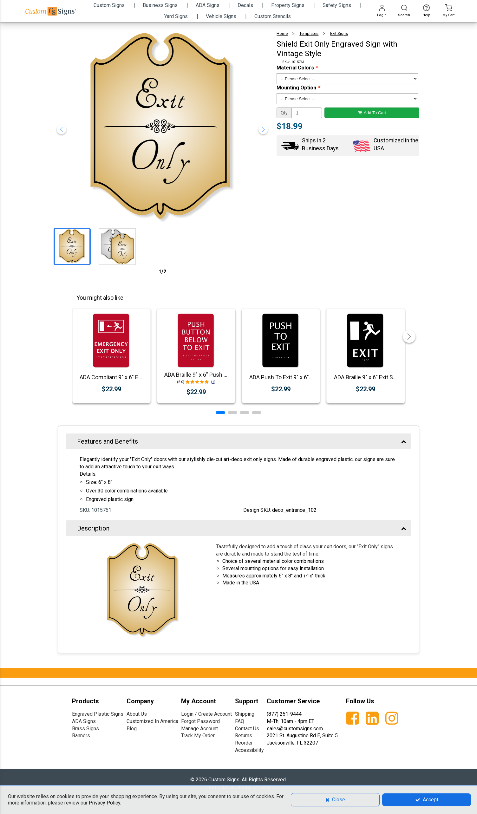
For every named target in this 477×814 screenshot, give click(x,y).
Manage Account (199, 729)
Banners (81, 736)
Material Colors (297, 68)
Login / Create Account (206, 714)
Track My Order (198, 736)
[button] (220, 412)
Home (282, 33)
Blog (132, 729)
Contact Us (247, 729)
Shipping (244, 714)
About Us (137, 714)
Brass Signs (85, 729)
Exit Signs (339, 33)
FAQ (239, 721)
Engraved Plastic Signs (97, 714)
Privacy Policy (104, 803)
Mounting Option (298, 88)
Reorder (244, 743)
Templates (308, 33)
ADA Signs (84, 721)
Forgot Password (200, 721)
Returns (243, 736)
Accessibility (249, 750)
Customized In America (152, 721)
